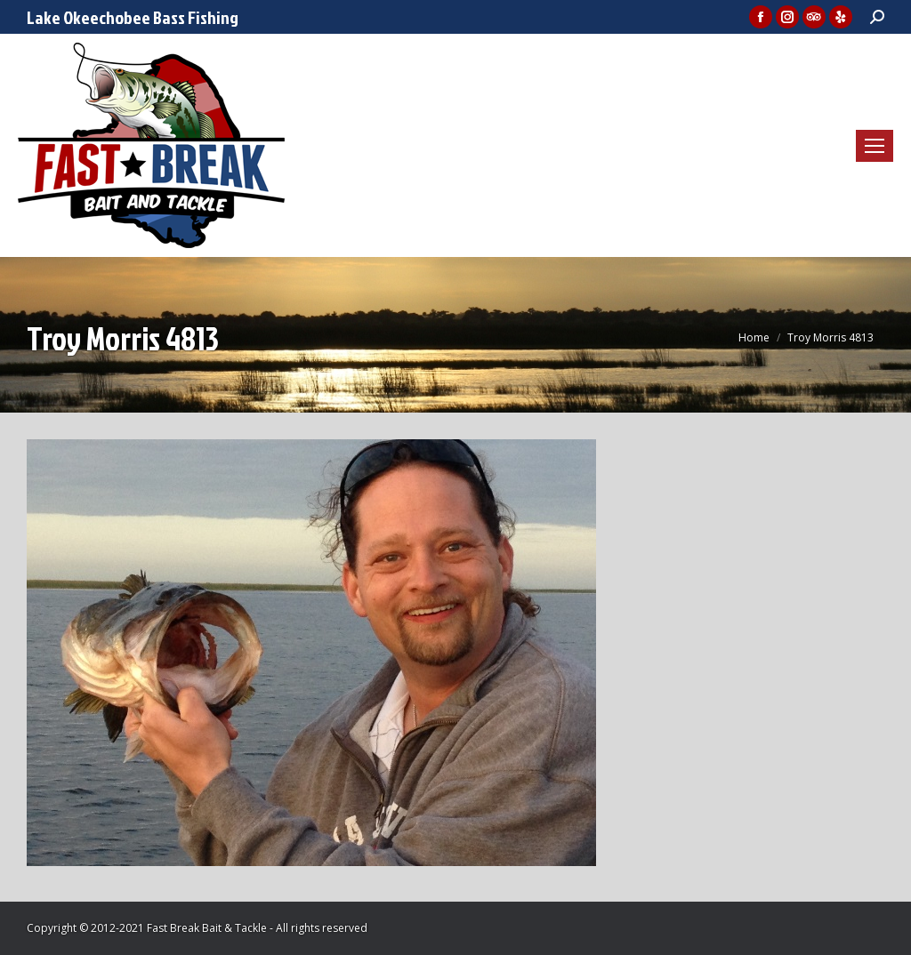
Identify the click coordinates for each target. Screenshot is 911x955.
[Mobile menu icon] (874, 146)
